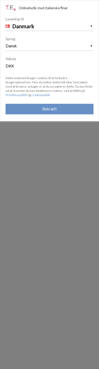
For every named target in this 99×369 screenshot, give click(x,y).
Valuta (11, 58)
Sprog (10, 39)
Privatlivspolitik (16, 95)
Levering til (15, 19)
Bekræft (49, 108)
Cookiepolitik (40, 95)
